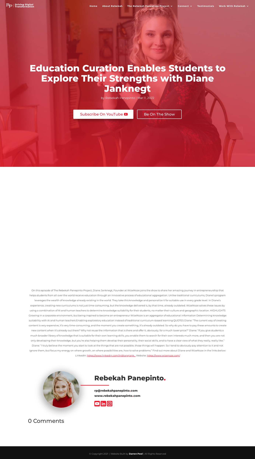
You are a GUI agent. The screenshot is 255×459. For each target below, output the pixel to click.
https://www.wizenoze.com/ (163, 352)
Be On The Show (159, 111)
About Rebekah (112, 6)
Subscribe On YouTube (101, 111)
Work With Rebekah (232, 6)
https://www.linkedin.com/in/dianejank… (111, 352)
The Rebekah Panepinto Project (148, 6)
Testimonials (205, 6)
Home (93, 6)
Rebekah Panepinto (120, 98)
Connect (183, 6)
